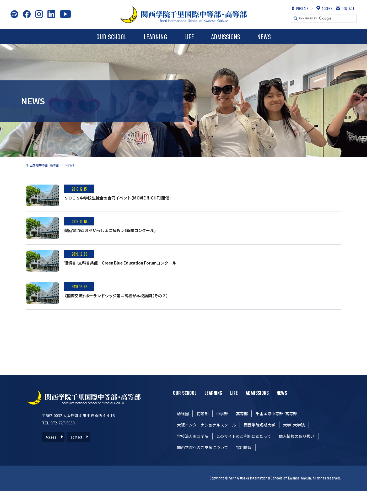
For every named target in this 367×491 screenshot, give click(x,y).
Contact (76, 437)
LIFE (189, 37)
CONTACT (345, 9)
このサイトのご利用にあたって (243, 436)
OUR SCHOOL (111, 37)
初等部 (202, 413)
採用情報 (244, 447)
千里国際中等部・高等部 (42, 165)
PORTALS (300, 9)
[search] (327, 18)
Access (51, 437)
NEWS (264, 37)
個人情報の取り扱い (296, 436)
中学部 (222, 413)
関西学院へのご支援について (202, 447)
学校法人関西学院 (192, 436)
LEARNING (155, 37)
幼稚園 (183, 413)
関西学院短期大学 (259, 425)
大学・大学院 (294, 425)
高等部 (242, 413)
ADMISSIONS (225, 37)
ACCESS (324, 9)
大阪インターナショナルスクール (206, 425)
